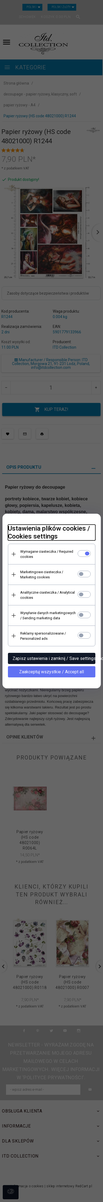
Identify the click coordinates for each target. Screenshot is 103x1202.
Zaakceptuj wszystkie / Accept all (51, 671)
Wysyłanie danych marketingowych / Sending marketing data (48, 615)
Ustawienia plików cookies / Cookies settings (49, 532)
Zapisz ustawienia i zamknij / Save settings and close (54, 658)
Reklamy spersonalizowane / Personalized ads (43, 636)
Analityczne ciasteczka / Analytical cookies (47, 595)
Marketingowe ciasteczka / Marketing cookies (41, 574)
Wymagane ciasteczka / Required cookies (46, 554)
